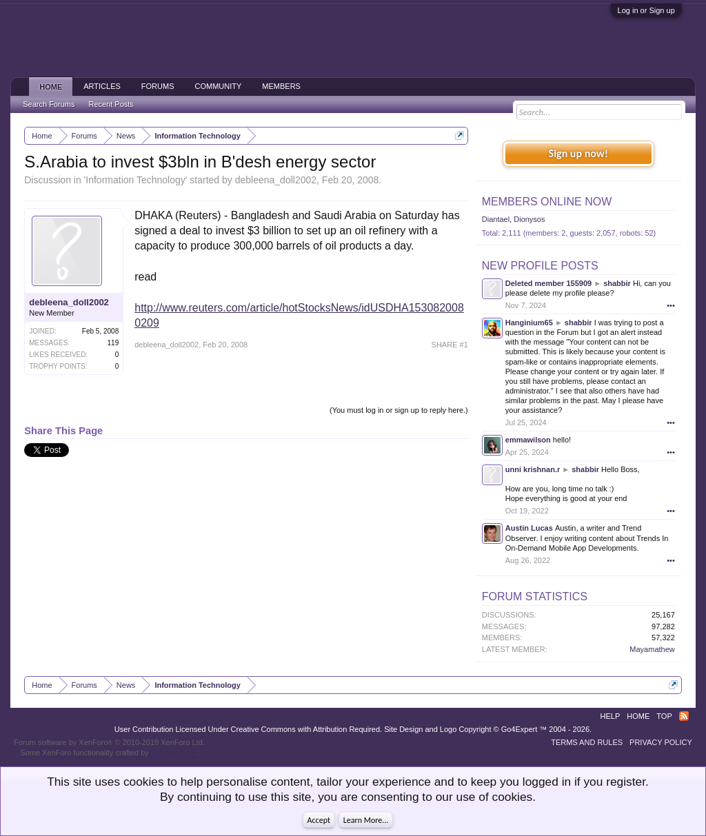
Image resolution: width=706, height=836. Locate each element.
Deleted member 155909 (548, 283)
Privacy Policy (660, 742)
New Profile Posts (540, 266)
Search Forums (48, 104)
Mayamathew (651, 649)
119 (113, 343)
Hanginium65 (529, 322)
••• (671, 305)
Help (611, 716)
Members (281, 86)
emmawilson (528, 440)
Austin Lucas (529, 528)
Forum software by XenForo (109, 742)
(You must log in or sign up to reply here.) (399, 410)
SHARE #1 (450, 344)
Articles (102, 86)
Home (50, 87)
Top (664, 716)
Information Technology (135, 179)
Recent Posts (110, 104)
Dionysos (529, 219)
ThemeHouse (173, 752)
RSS (684, 716)
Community (218, 86)
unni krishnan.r (532, 469)
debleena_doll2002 (275, 179)
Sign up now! (578, 153)
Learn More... (366, 820)
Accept (318, 820)
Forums (157, 86)
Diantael (496, 219)
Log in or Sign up (646, 10)
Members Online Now (547, 201)
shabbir (617, 283)
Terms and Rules (587, 742)
